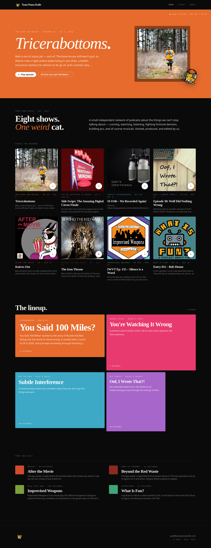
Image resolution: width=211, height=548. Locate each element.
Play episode (26, 74)
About (192, 5)
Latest (181, 5)
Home (171, 5)
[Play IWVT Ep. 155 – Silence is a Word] (145, 254)
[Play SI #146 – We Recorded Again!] (145, 186)
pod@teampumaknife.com (183, 535)
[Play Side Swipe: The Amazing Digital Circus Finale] (99, 186)
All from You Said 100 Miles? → (56, 74)
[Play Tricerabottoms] (53, 186)
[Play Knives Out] (53, 254)
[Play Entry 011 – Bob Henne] (191, 254)
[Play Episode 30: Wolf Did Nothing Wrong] (191, 186)
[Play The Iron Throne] (99, 254)
